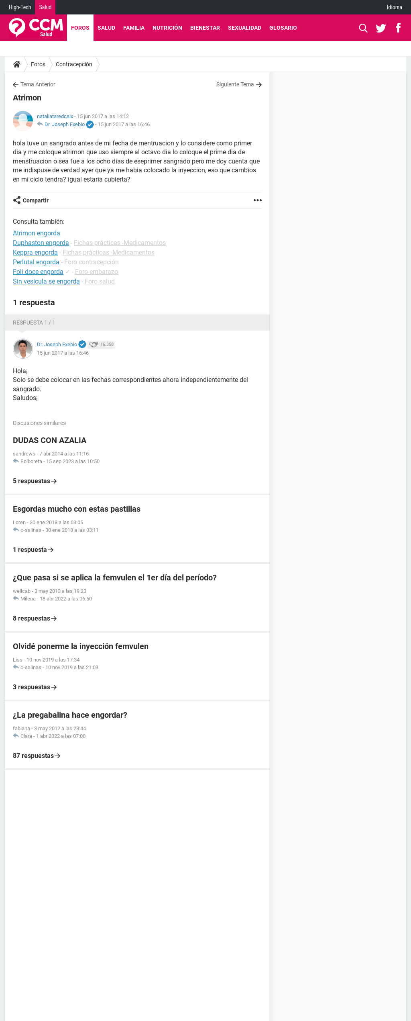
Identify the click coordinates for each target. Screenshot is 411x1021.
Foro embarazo (96, 272)
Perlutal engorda (36, 262)
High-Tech (20, 7)
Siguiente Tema (235, 84)
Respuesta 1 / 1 (34, 322)
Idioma (394, 7)
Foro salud (100, 281)
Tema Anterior (37, 84)
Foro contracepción (91, 262)
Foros (80, 28)
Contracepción (74, 64)
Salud (45, 7)
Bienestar (205, 28)
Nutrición (167, 28)
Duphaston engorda (41, 243)
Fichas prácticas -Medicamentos (120, 243)
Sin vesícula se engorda (46, 281)
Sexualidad (244, 28)
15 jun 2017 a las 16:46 (124, 124)
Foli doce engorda (38, 272)
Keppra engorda (35, 252)
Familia (133, 28)
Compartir (36, 200)
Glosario (283, 28)
